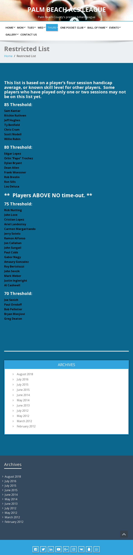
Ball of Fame (97, 27)
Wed (41, 27)
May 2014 (23, 400)
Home (10, 27)
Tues (31, 27)
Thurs (52, 27)
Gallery (12, 34)
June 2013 (23, 405)
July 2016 (22, 379)
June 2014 (23, 395)
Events (114, 27)
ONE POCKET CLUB (72, 27)
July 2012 (22, 410)
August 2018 (25, 374)
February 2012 (26, 426)
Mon (21, 27)
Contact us (28, 34)
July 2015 (22, 384)
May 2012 (23, 416)
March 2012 (24, 421)
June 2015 (23, 390)
